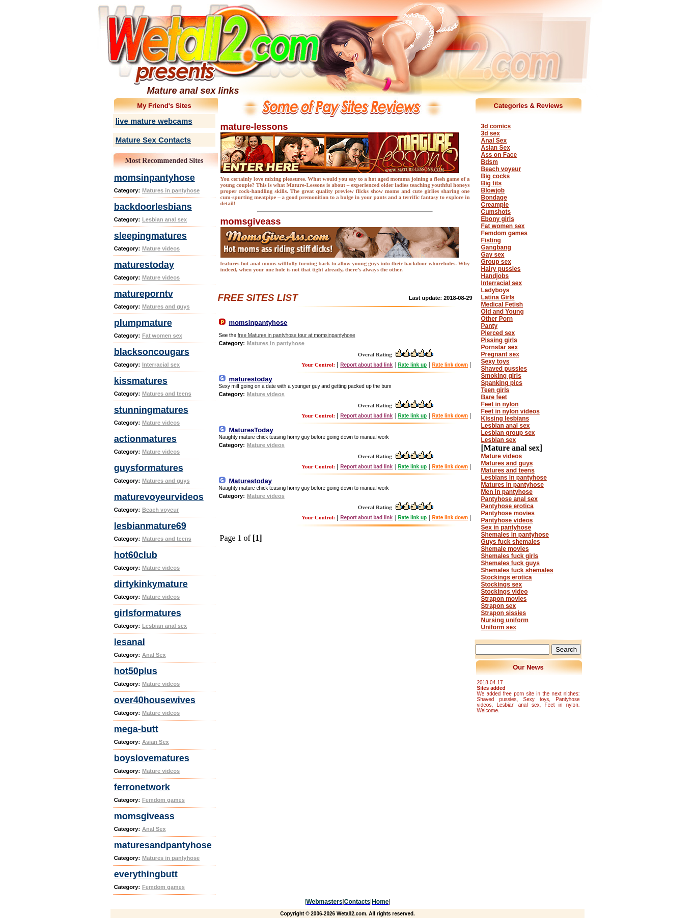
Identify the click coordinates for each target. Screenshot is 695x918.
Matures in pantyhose (171, 190)
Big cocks (495, 176)
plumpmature (143, 323)
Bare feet (494, 397)
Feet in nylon (500, 404)
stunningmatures (151, 410)
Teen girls (495, 390)
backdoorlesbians (153, 207)
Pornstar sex (499, 347)
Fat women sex (162, 335)
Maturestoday (250, 481)
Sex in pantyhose (506, 527)
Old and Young (502, 311)
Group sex (496, 261)
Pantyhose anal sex (509, 499)
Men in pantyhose (507, 491)
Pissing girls (499, 340)
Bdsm (489, 161)
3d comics (496, 126)
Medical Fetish (502, 304)
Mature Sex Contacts (153, 139)
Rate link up (412, 365)
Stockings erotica (506, 577)
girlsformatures (147, 613)
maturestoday (144, 265)
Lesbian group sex (508, 432)
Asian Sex (155, 742)
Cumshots (496, 211)
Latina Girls (498, 297)
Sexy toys (495, 361)
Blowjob (493, 190)
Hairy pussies (501, 268)
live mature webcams (154, 121)
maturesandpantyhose (163, 845)
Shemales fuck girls (510, 556)
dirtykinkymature (151, 584)
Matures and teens (166, 394)
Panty (489, 325)
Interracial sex (161, 364)
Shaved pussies (504, 368)
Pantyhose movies (508, 513)
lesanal (129, 642)
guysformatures (148, 468)
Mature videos (161, 248)
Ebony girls (497, 218)
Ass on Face (499, 154)
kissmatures (141, 381)
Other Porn (497, 318)
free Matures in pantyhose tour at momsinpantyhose (296, 335)
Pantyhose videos (507, 520)
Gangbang (496, 247)
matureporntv (143, 294)
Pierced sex (498, 333)
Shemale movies (505, 548)
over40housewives (155, 700)
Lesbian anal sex (164, 219)
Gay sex (493, 254)
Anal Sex (153, 655)
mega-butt (136, 729)
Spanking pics (501, 382)
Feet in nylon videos (510, 411)
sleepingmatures (150, 236)
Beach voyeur (160, 510)
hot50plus (135, 671)
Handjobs (495, 276)
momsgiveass (144, 816)
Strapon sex (498, 605)
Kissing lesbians (505, 418)
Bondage (494, 197)
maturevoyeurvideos (159, 497)
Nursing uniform (505, 620)
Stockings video (504, 591)
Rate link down (450, 365)
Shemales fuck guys (510, 563)
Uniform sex (498, 627)
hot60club (135, 555)
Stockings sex (501, 584)
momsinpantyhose (154, 178)
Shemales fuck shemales (517, 570)
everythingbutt (146, 874)
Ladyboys (495, 290)
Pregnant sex (500, 354)
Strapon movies (504, 598)
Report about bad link (366, 365)
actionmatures (145, 439)
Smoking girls (501, 375)
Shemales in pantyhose (515, 534)
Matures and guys (166, 306)
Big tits (491, 183)
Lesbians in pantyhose (514, 477)
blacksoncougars (151, 352)
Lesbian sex (498, 439)
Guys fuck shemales (510, 541)
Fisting (491, 240)
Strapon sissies (503, 613)
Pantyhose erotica (507, 506)
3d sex (490, 133)
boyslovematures (151, 758)
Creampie (495, 204)
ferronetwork (142, 787)
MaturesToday (251, 430)
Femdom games (163, 800)
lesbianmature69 (150, 526)
